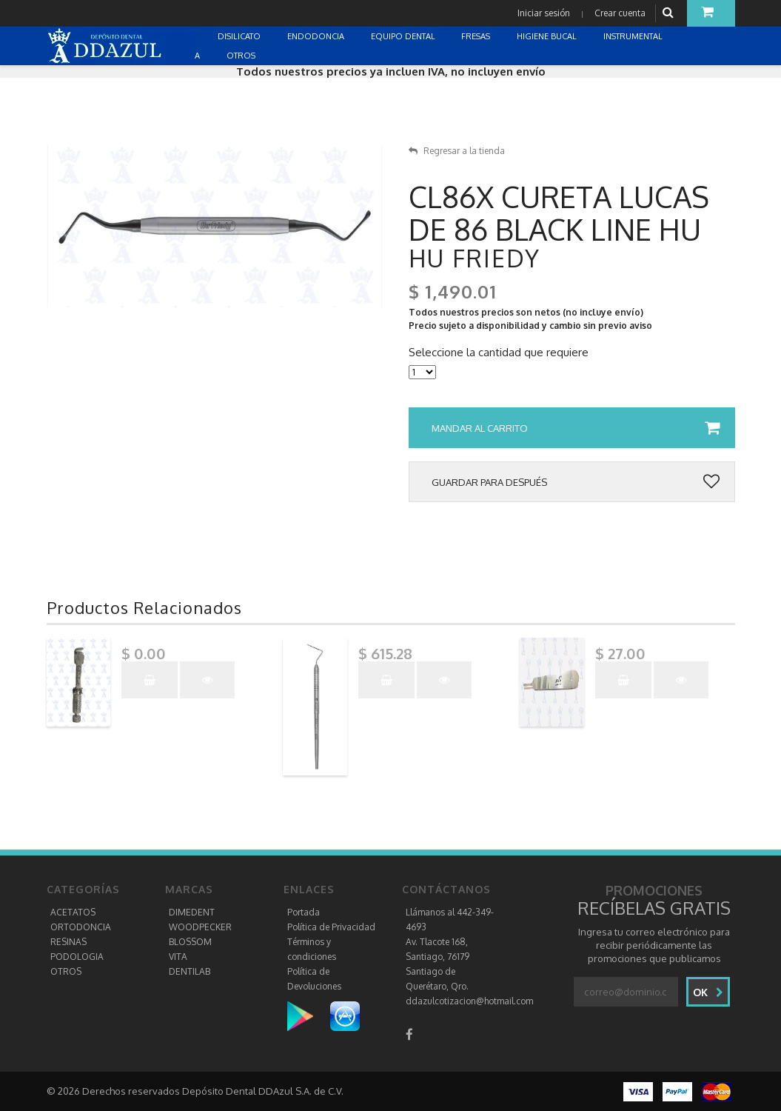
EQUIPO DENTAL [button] (404, 36)
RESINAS (68, 941)
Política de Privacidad (331, 926)
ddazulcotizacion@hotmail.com (469, 1001)
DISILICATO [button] (240, 36)
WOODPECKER (200, 926)
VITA (178, 956)
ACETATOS (72, 912)
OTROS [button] (242, 55)
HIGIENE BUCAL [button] (548, 36)
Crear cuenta (620, 13)
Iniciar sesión (543, 13)
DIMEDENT (192, 912)
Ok (708, 992)
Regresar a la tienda (457, 150)
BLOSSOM (190, 941)
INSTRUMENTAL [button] (634, 36)
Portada (303, 912)
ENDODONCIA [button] (316, 36)
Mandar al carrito (576, 428)
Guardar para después (576, 482)
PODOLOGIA (77, 956)
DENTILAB (189, 971)
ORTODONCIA (80, 926)
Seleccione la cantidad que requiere (499, 352)
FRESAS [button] (476, 36)
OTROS (65, 971)
